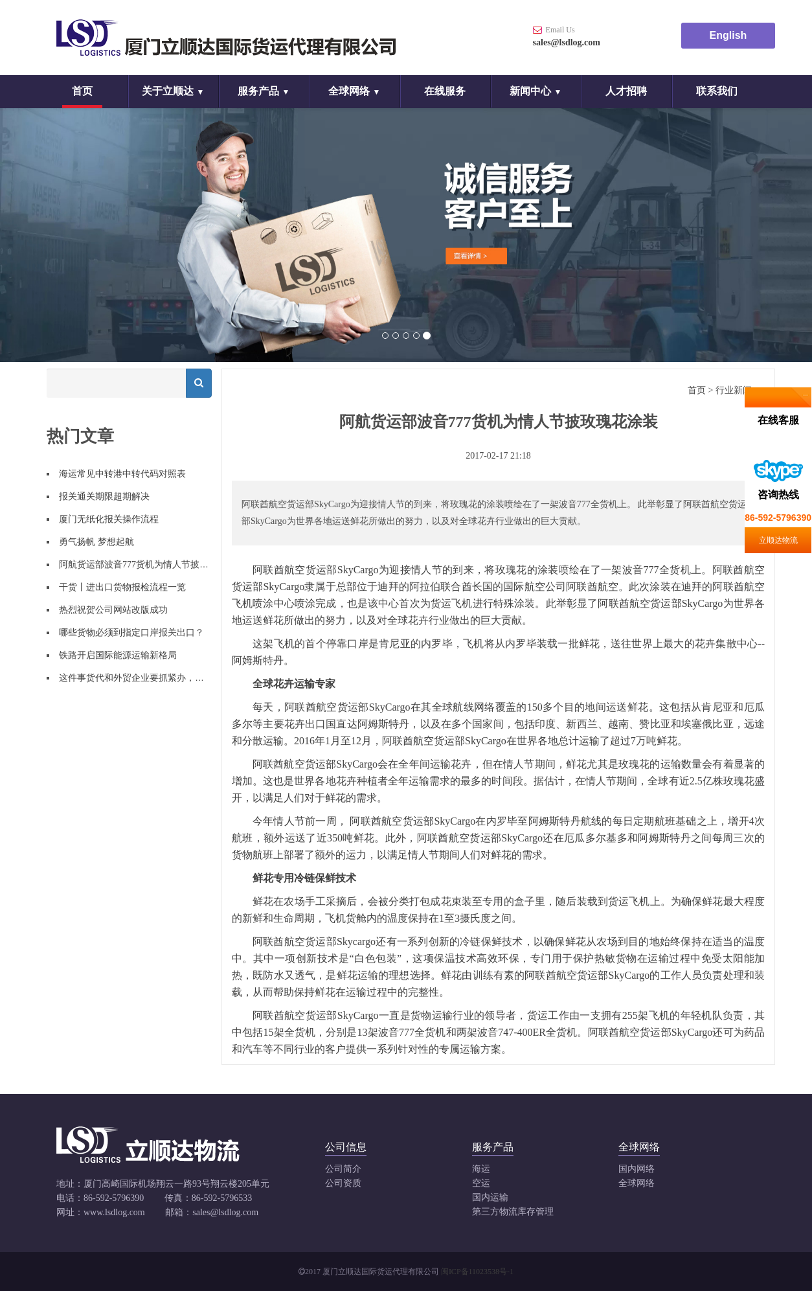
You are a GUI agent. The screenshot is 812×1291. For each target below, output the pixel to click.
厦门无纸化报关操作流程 (109, 519)
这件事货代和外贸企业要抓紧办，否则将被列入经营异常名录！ (186, 678)
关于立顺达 (168, 91)
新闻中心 (530, 91)
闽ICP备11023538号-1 (477, 1271)
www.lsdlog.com (114, 1212)
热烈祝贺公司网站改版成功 (113, 610)
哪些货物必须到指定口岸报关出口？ (131, 632)
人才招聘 (626, 91)
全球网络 (349, 91)
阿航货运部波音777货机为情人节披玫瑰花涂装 (152, 564)
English (728, 35)
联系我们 (717, 91)
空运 (481, 1183)
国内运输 (490, 1197)
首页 (82, 91)
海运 (481, 1169)
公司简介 (343, 1169)
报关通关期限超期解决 (104, 496)
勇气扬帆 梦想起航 (96, 542)
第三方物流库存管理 (513, 1212)
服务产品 (258, 91)
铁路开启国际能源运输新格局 (118, 655)
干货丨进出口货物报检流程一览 (122, 587)
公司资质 (343, 1183)
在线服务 (445, 91)
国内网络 (636, 1169)
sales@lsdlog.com (566, 42)
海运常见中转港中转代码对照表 (122, 474)
